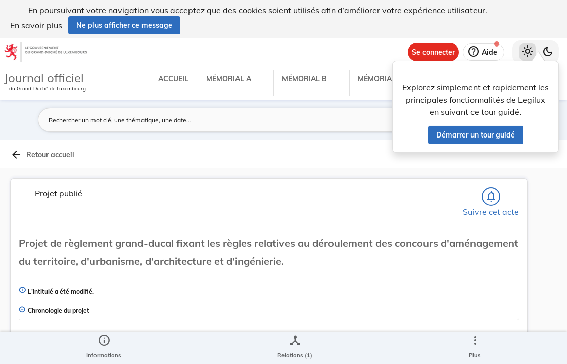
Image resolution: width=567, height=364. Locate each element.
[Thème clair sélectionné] (527, 52)
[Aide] (483, 52)
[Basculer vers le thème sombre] (548, 52)
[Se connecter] (433, 52)
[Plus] (474, 347)
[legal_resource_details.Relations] (294, 347)
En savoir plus (36, 25)
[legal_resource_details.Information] (103, 347)
